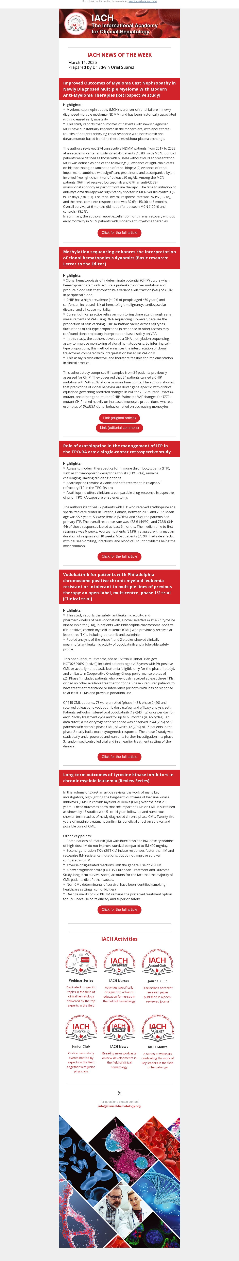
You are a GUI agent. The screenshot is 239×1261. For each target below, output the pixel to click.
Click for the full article (119, 233)
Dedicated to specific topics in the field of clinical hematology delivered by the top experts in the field (81, 996)
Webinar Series (81, 980)
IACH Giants (157, 1047)
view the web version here (143, 1)
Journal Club (158, 981)
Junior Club (81, 1046)
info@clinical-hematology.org (119, 1106)
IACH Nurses (119, 980)
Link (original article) (119, 418)
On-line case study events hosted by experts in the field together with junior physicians (81, 1062)
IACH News (119, 1046)
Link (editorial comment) (119, 428)
